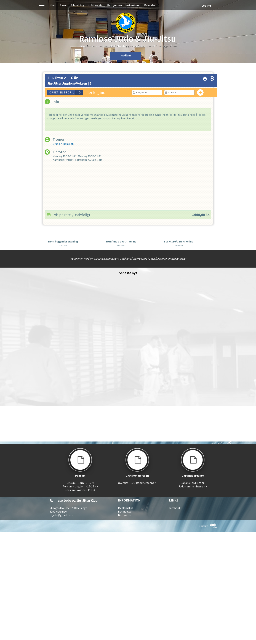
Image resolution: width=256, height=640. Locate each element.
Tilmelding (77, 5)
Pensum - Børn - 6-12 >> (80, 483)
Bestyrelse (124, 515)
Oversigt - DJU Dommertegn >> (137, 483)
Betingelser (125, 511)
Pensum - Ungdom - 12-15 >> (80, 486)
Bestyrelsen (114, 5)
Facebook (174, 508)
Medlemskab (126, 508)
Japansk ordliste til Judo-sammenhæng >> (192, 484)
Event (63, 5)
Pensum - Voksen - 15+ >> (80, 490)
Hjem (53, 5)
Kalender (149, 5)
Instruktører (133, 5)
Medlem (126, 55)
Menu (41, 5)
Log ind (206, 5)
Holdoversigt (96, 5)
